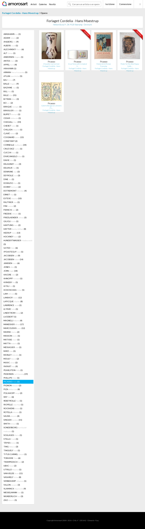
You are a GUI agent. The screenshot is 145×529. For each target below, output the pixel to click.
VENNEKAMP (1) (15, 481)
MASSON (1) (12, 336)
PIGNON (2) (12, 385)
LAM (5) (10, 294)
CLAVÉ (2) (11, 133)
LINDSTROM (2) (13, 313)
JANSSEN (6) (12, 263)
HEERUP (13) (12, 233)
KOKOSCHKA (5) (14, 290)
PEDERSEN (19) (16, 374)
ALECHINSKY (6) (14, 49)
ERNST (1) (10, 194)
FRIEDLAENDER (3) (15, 217)
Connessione (125, 4)
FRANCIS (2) (11, 210)
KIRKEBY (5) (11, 282)
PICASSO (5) (12, 381)
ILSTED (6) (11, 248)
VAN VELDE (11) (13, 473)
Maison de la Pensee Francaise (103, 65)
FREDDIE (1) (12, 213)
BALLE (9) (11, 84)
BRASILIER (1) (12, 110)
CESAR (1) (12, 118)
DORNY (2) (12, 187)
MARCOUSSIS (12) (14, 328)
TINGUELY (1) (12, 450)
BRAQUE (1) (13, 106)
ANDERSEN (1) (13, 57)
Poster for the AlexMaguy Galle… (130, 65)
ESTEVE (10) (13, 198)
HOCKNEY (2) (12, 236)
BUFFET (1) (12, 114)
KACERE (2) (11, 274)
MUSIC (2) (11, 362)
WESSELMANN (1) (14, 492)
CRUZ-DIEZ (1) (13, 148)
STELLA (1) (11, 439)
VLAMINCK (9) (15, 488)
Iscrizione (110, 4)
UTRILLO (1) (12, 469)
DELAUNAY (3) (12, 164)
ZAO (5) (10, 500)
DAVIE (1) (10, 160)
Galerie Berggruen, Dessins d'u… (51, 107)
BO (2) (8, 103)
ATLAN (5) (13, 76)
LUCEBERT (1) (10, 316)
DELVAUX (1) (11, 168)
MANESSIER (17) (14, 324)
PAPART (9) (11, 366)
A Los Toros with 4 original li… (77, 65)
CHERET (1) (11, 126)
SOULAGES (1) (13, 435)
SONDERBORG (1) (15, 429)
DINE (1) (9, 179)
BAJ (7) (9, 80)
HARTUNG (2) (12, 225)
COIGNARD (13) (14, 137)
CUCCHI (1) (11, 152)
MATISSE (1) (12, 339)
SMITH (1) (11, 423)
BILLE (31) (10, 95)
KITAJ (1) (9, 286)
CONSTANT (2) (10, 141)
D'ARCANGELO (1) (14, 156)
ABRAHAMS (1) (12, 34)
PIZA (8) (12, 389)
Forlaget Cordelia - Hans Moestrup (20, 13)
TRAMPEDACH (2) (14, 462)
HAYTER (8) (15, 229)
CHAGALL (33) (12, 122)
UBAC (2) (10, 465)
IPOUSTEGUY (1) (13, 251)
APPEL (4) (10, 64)
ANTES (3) (11, 61)
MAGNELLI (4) (13, 320)
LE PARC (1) (11, 309)
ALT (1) (9, 53)
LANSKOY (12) (13, 297)
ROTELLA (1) (13, 412)
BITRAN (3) (11, 99)
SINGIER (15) (13, 420)
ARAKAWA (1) (10, 68)
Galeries (43, 4)
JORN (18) (11, 271)
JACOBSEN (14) (13, 259)
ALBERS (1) (11, 45)
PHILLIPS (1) (11, 378)
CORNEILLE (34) (15, 145)
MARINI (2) (11, 332)
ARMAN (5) (15, 72)
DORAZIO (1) (12, 183)
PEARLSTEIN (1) (13, 370)
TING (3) (11, 446)
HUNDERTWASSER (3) (18, 242)
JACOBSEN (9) (12, 255)
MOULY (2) (11, 358)
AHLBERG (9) (11, 41)
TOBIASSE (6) (12, 458)
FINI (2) (10, 206)
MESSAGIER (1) (12, 347)
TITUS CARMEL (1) (15, 454)
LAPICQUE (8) (13, 301)
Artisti (34, 4)
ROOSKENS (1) (13, 408)
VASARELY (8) (12, 477)
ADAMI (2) (11, 38)
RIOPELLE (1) (13, 404)
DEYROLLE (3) (12, 175)
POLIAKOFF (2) (13, 393)
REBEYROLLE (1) (13, 401)
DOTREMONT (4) (15, 190)
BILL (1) (9, 91)
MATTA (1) (12, 343)
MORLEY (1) (12, 355)
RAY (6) (9, 397)
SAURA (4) (11, 416)
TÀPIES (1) (11, 443)
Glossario (90, 520)
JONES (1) (10, 267)
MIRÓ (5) (10, 351)
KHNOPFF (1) (13, 278)
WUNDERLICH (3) (13, 496)
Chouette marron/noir (51, 64)
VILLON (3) (12, 485)
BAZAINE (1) (11, 87)
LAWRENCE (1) (13, 305)
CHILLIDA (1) (13, 129)
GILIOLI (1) (11, 221)
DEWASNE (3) (12, 171)
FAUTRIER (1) (12, 202)
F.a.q (97, 520)
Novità (52, 4)
